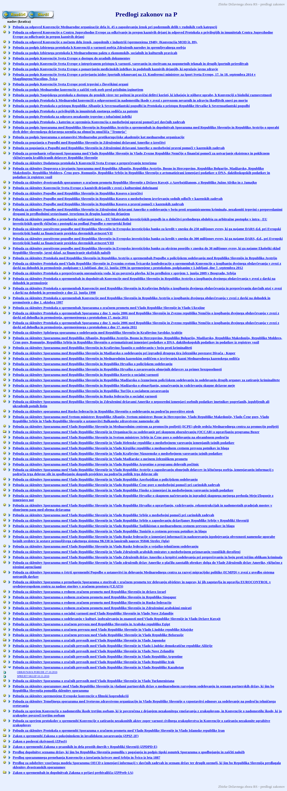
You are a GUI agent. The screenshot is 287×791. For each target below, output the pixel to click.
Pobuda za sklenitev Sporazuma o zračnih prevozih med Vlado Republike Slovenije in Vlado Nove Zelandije (93, 651)
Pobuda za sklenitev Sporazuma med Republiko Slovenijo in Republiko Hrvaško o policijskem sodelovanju (92, 364)
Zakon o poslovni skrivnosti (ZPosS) (40, 741)
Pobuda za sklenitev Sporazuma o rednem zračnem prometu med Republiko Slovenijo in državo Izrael (89, 592)
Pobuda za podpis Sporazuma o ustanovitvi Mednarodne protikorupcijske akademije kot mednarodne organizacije (98, 137)
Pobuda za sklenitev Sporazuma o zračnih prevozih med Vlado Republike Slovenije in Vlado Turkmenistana (93, 681)
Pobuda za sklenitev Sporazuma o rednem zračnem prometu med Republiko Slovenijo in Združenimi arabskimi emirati (102, 608)
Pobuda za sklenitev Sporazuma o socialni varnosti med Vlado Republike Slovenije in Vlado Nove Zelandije (93, 613)
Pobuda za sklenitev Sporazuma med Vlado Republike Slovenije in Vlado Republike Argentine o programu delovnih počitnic (106, 464)
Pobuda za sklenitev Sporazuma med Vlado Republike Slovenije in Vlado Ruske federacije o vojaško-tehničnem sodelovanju (106, 546)
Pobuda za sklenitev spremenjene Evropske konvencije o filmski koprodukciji (71, 696)
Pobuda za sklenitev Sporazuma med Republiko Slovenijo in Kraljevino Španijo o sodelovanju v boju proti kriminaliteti (102, 348)
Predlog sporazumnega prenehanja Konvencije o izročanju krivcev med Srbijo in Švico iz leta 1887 (86, 757)
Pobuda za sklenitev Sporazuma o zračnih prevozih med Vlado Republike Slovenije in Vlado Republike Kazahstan (98, 667)
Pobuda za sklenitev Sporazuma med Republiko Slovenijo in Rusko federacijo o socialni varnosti (85, 396)
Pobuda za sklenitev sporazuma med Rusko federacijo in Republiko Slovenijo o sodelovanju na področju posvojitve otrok (103, 411)
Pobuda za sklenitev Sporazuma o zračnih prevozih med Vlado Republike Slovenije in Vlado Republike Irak (94, 662)
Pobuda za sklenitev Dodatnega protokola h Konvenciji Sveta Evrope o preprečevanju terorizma (85, 163)
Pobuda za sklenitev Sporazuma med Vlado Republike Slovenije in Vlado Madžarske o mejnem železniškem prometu (100, 459)
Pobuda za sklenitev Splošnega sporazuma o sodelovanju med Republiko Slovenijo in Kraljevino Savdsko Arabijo (97, 332)
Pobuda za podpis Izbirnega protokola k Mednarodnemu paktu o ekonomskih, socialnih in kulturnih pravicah (95, 53)
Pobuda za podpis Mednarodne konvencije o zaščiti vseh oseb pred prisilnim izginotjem (78, 89)
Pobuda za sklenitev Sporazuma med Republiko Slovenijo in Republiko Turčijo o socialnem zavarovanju (91, 391)
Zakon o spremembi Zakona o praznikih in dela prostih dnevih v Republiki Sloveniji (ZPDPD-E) (85, 747)
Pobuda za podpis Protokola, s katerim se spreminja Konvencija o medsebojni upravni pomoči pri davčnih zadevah (99, 122)
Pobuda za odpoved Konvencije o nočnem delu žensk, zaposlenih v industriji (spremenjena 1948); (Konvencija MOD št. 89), (105, 42)
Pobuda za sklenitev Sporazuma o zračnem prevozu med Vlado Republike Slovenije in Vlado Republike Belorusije (98, 635)
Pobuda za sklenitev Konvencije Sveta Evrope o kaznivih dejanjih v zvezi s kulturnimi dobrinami (85, 188)
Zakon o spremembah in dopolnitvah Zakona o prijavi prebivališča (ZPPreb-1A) (73, 772)
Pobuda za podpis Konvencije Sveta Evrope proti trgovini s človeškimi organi (70, 84)
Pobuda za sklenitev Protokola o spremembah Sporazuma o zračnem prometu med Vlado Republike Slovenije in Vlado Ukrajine (109, 308)
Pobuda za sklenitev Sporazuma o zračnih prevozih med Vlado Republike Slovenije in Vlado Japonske (89, 640)
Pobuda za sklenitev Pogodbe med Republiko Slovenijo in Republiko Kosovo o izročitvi (78, 193)
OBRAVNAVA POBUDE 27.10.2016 (37, 672)
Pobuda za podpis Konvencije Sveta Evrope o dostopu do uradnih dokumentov (71, 58)
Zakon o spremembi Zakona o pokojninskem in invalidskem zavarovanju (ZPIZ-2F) (76, 736)
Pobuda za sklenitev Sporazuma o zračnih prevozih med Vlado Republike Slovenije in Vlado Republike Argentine (98, 656)
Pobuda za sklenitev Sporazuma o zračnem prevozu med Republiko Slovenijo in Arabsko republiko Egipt (91, 624)
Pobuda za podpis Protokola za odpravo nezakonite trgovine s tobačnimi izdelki (72, 116)
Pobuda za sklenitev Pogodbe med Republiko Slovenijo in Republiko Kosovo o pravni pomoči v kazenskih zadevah (98, 204)
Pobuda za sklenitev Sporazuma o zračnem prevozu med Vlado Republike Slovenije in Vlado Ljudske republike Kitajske (103, 629)
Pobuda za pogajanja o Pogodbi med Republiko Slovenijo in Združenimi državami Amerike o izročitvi (89, 142)
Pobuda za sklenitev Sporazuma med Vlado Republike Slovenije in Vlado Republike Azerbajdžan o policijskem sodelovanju (105, 479)
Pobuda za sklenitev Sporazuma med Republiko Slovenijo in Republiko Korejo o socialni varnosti (86, 375)
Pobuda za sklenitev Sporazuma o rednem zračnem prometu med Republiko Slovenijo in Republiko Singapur (94, 597)
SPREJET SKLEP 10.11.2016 (33, 676)
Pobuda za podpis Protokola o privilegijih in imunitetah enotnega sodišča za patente (75, 111)
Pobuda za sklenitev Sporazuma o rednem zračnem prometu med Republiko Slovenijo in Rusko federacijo (92, 602)
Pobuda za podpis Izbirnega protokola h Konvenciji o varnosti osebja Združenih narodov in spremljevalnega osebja (99, 47)
